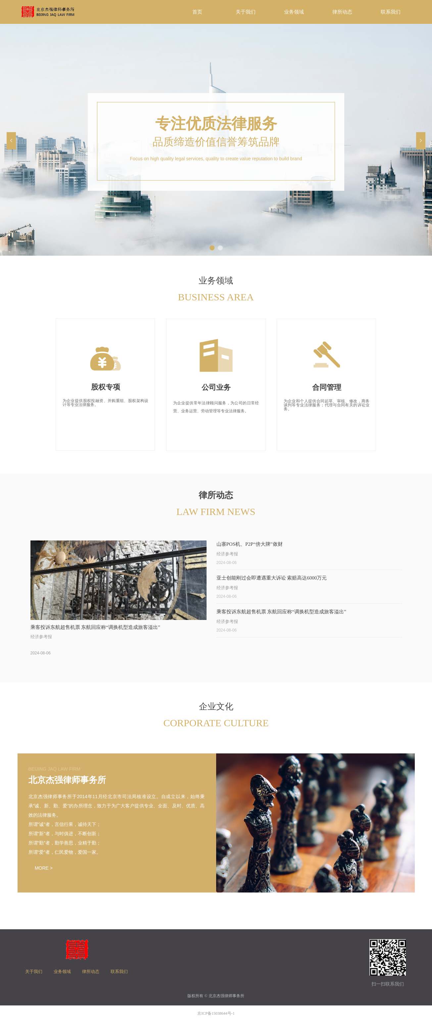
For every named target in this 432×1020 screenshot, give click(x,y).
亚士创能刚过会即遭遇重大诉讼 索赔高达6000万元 (271, 578)
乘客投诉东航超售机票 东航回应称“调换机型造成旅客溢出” (281, 611)
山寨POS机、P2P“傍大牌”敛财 (249, 544)
